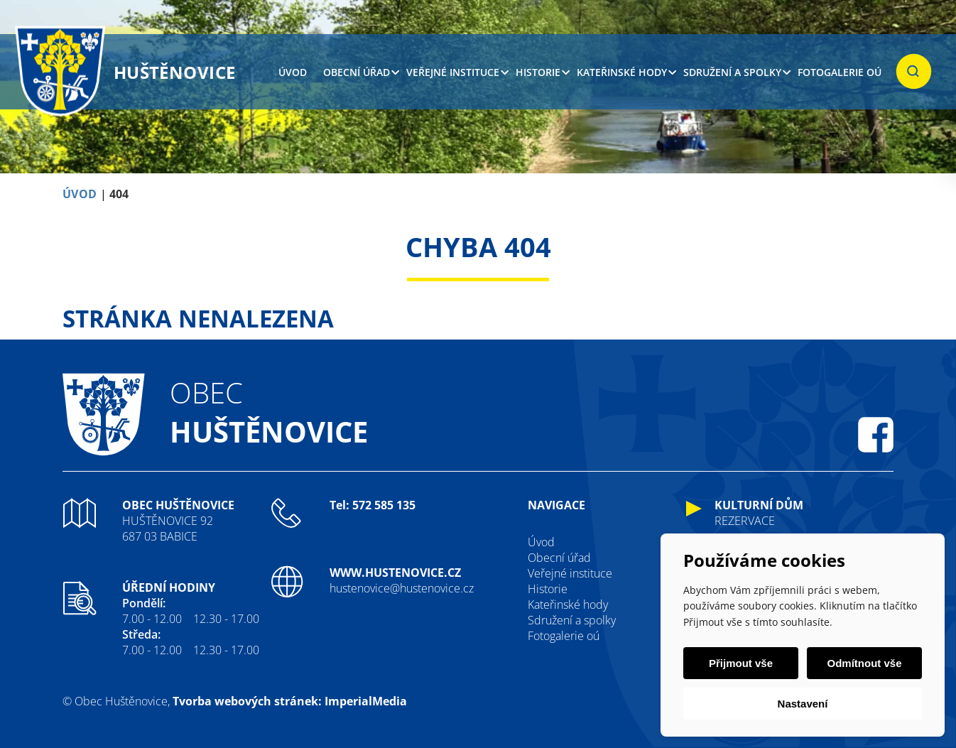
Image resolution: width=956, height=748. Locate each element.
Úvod (292, 72)
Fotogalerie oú (839, 72)
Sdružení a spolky (732, 72)
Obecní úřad (356, 72)
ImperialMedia (366, 701)
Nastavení (803, 704)
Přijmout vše (741, 663)
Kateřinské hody (622, 72)
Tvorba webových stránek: (247, 701)
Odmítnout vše (864, 663)
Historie (538, 72)
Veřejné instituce (452, 72)
